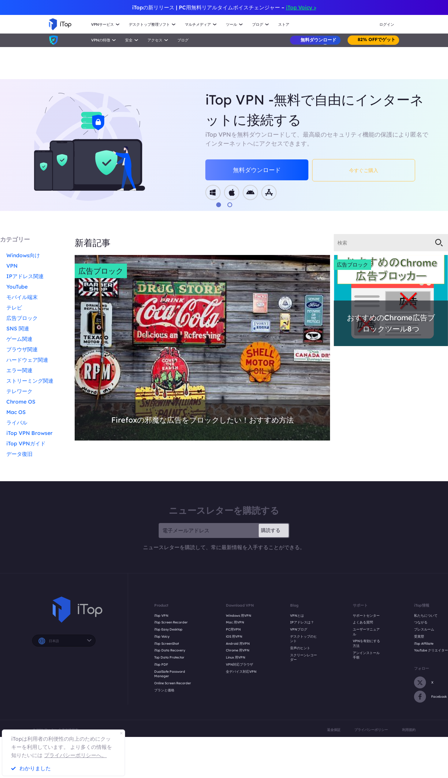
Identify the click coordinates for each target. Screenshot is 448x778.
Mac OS (16, 412)
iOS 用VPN (234, 636)
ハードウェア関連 (27, 360)
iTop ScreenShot (166, 643)
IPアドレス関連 (25, 276)
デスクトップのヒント (303, 638)
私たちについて (426, 615)
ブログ (183, 40)
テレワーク (19, 391)
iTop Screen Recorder (171, 622)
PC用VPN (233, 629)
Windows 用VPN (238, 615)
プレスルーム (424, 629)
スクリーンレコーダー (303, 657)
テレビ (14, 307)
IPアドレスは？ (302, 622)
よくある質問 (363, 622)
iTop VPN (161, 615)
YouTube (17, 286)
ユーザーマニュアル (366, 631)
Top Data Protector (169, 657)
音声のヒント (300, 648)
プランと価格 (164, 690)
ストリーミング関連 (29, 380)
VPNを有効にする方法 (366, 643)
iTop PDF (161, 664)
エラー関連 (19, 370)
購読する (270, 530)
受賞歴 (419, 636)
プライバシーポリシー (371, 730)
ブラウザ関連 (22, 349)
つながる (420, 622)
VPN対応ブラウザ (239, 664)
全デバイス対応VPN (241, 671)
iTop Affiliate (423, 643)
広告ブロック (22, 318)
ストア (283, 24)
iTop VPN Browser (29, 433)
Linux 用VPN (235, 657)
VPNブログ (298, 629)
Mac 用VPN (235, 622)
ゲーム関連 (19, 339)
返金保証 (333, 730)
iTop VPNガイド (26, 443)
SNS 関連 (17, 328)
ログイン (386, 24)
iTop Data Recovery (169, 650)
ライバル (16, 422)
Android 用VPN (238, 643)
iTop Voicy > (301, 7)
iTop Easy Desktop (168, 629)
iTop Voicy (161, 636)
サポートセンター (366, 615)
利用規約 (409, 730)
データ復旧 (19, 454)
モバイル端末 (22, 297)
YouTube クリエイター (431, 650)
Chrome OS (20, 401)
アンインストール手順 (366, 655)
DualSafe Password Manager (169, 673)
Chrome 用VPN (237, 650)
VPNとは (297, 615)
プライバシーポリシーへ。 (75, 755)
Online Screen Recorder (172, 683)
